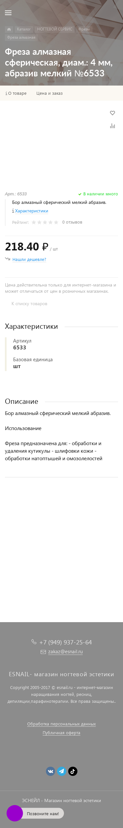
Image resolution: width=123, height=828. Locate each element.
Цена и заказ (49, 93)
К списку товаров (29, 303)
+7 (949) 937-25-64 (65, 642)
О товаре (17, 93)
